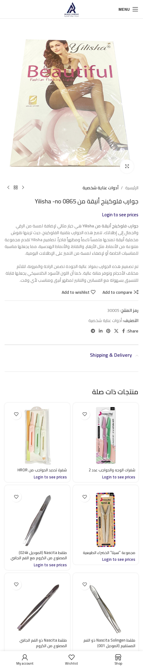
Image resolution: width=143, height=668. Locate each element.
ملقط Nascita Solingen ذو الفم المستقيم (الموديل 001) (109, 643)
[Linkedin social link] (100, 331)
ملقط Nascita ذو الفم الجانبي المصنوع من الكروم (43, 643)
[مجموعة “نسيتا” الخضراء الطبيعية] (105, 518)
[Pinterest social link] (108, 331)
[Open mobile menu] (128, 9)
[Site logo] (71, 9)
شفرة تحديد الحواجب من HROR (42, 469)
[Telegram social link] (93, 331)
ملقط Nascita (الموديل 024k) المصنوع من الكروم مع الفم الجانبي (38, 555)
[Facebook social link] (123, 331)
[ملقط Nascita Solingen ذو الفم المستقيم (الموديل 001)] (105, 605)
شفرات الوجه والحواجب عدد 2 (112, 469)
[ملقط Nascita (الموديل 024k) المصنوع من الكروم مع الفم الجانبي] (37, 518)
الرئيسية (131, 187)
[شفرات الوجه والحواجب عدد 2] (105, 435)
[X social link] (116, 331)
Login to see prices (120, 214)
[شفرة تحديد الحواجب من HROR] (37, 435)
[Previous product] (23, 187)
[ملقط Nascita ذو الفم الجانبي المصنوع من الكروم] (37, 605)
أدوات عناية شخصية (100, 187)
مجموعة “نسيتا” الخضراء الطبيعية (109, 552)
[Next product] (8, 187)
